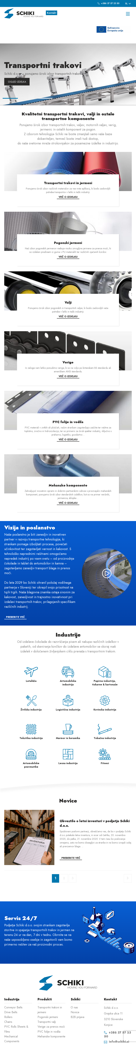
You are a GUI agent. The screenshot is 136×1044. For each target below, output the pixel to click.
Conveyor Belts (13, 985)
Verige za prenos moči (51, 1004)
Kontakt (51, 13)
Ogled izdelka (17, 59)
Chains (8, 999)
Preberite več (15, 594)
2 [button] (27, 76)
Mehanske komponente (51, 1014)
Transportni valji (47, 999)
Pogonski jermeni (48, 994)
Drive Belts (10, 989)
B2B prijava (77, 994)
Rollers (8, 994)
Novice (75, 989)
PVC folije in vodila (49, 1009)
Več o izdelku (68, 174)
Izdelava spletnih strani (113, 1038)
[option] (68, 51)
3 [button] (45, 76)
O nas (74, 985)
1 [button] (10, 76)
